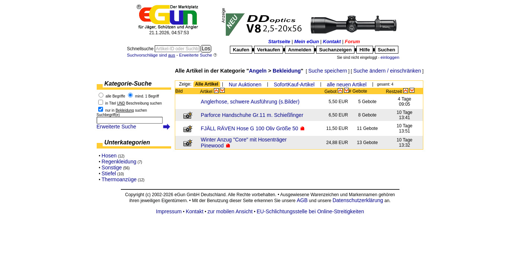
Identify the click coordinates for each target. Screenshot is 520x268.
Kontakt (332, 41)
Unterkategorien (127, 142)
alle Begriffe (115, 96)
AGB (302, 200)
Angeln (257, 71)
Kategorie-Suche (128, 83)
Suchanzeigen (335, 49)
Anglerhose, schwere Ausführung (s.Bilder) (250, 102)
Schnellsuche (141, 48)
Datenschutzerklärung (358, 200)
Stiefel (109, 173)
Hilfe (364, 49)
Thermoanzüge (119, 179)
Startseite (279, 41)
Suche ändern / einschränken (387, 71)
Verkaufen (268, 49)
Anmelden (299, 49)
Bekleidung (287, 71)
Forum (352, 41)
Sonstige (112, 167)
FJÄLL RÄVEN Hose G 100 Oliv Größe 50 (249, 128)
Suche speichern (327, 71)
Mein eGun (306, 41)
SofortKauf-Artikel (294, 84)
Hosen (109, 156)
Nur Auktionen (245, 84)
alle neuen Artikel (347, 84)
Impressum (169, 211)
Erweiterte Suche (117, 127)
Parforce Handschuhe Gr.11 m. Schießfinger (252, 115)
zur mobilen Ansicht (230, 211)
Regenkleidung (119, 162)
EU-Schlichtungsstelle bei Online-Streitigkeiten (310, 211)
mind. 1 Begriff (147, 96)
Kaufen (241, 49)
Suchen (386, 49)
